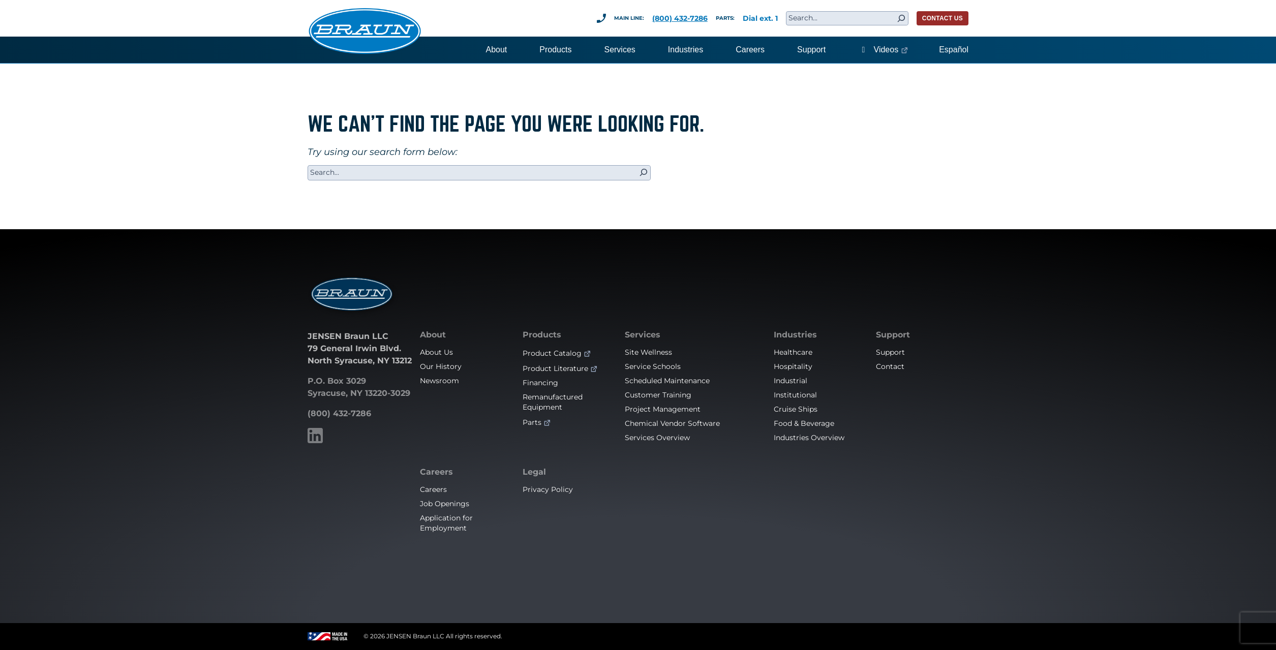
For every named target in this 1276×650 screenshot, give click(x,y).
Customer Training (658, 394)
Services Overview (657, 437)
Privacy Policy (548, 489)
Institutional (795, 394)
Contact (890, 366)
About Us (436, 352)
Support (893, 334)
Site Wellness (648, 352)
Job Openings (444, 503)
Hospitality (793, 366)
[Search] (901, 18)
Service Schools (653, 366)
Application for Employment (446, 523)
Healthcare (793, 352)
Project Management (663, 409)
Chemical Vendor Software (672, 423)
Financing (540, 382)
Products (542, 334)
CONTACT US (942, 18)
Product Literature (555, 368)
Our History (441, 366)
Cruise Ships (795, 409)
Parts (532, 422)
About (433, 334)
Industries (795, 334)
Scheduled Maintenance (667, 380)
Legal (534, 472)
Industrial (790, 380)
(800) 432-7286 (680, 18)
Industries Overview (809, 437)
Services (642, 334)
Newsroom (439, 380)
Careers (436, 472)
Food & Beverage (804, 423)
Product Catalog (552, 353)
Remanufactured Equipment (553, 402)
